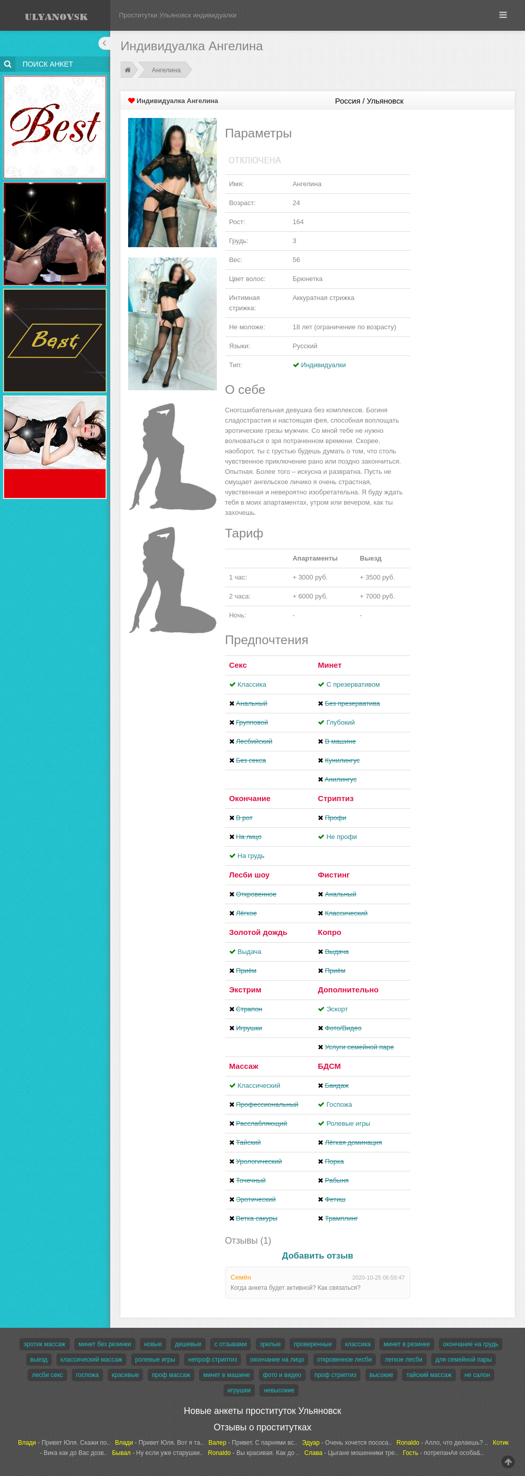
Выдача (249, 951)
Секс (238, 665)
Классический (258, 1085)
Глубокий (341, 722)
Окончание (250, 798)
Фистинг (334, 874)
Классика (251, 684)
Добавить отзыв (317, 1256)
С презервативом (353, 684)
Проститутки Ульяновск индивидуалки (178, 15)
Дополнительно (348, 989)
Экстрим (245, 989)
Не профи (342, 837)
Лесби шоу (249, 874)
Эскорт (337, 1009)
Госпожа (339, 1104)
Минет (329, 665)
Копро (329, 932)
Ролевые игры (349, 1123)
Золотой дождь (258, 932)
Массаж (243, 1066)
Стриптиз (336, 798)
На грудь (250, 856)
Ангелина (166, 70)
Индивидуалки (323, 365)
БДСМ (329, 1066)
